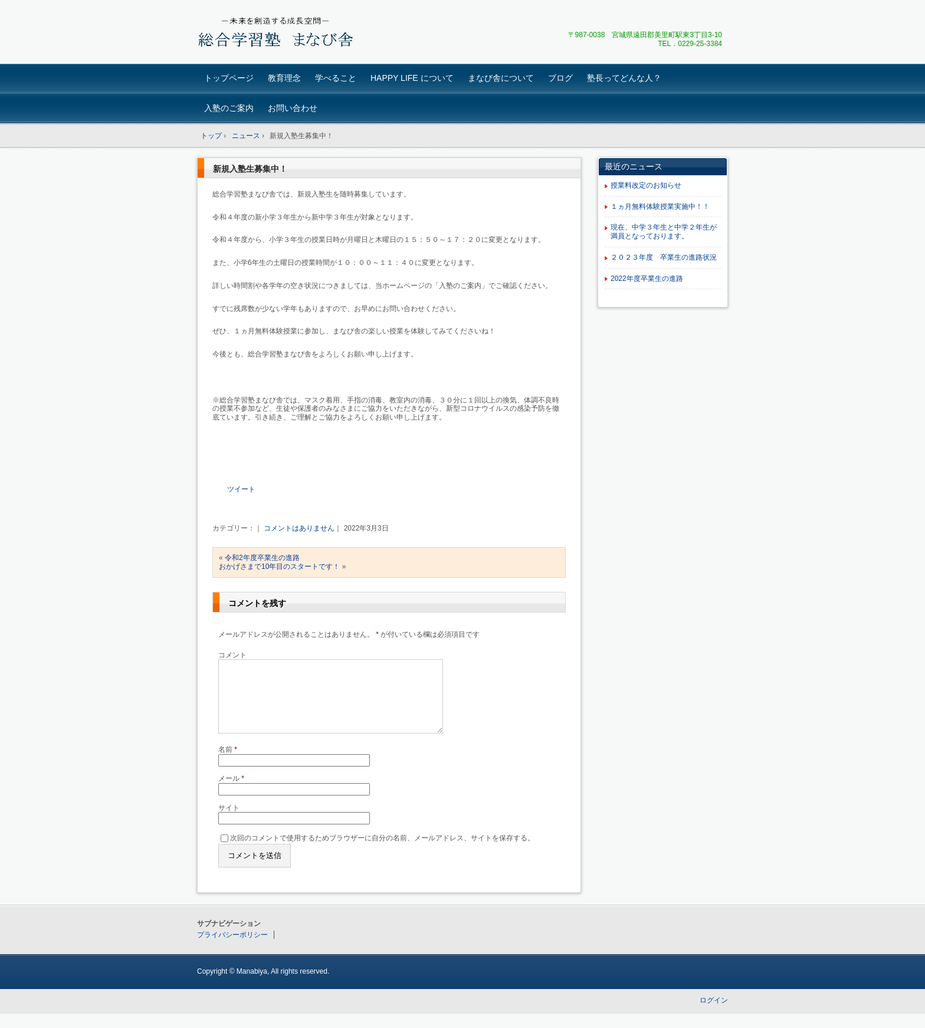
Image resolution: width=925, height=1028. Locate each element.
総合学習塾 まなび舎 (280, 33)
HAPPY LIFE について (412, 78)
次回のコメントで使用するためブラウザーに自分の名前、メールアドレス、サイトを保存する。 (382, 851)
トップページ (229, 78)
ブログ (560, 78)
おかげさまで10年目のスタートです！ (279, 566)
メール (231, 792)
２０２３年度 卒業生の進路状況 (664, 257)
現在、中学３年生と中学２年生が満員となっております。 (664, 231)
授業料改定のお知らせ (646, 185)
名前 (227, 763)
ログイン (714, 1014)
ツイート (241, 489)
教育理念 (284, 78)
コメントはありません (299, 528)
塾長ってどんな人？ (624, 78)
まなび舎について (501, 78)
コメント (232, 655)
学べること (335, 78)
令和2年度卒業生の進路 (262, 558)
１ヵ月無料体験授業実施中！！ (660, 206)
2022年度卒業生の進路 (647, 278)
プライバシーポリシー (232, 949)
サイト (229, 822)
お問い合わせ (292, 108)
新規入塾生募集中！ (250, 168)
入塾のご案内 (229, 108)
